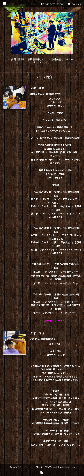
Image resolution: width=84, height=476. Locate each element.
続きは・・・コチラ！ (56, 321)
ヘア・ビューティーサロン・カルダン (35, 466)
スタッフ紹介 (42, 76)
